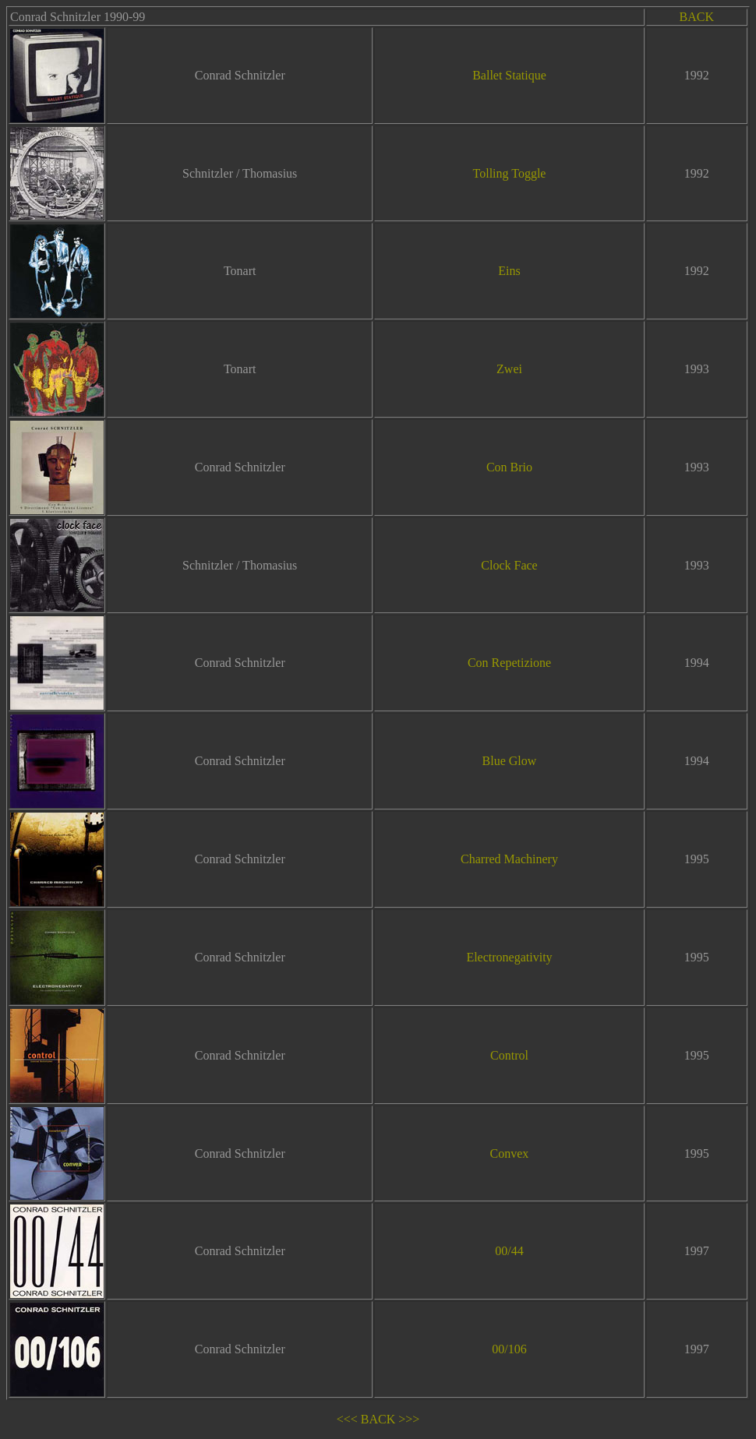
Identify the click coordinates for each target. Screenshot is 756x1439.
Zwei (509, 369)
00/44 (509, 1250)
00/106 (509, 1349)
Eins (509, 270)
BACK (697, 16)
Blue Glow (509, 760)
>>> (408, 1419)
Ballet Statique (509, 75)
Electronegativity (509, 957)
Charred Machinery (509, 859)
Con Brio (509, 467)
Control (509, 1055)
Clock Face (509, 565)
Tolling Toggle (509, 173)
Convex (509, 1153)
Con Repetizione (509, 662)
